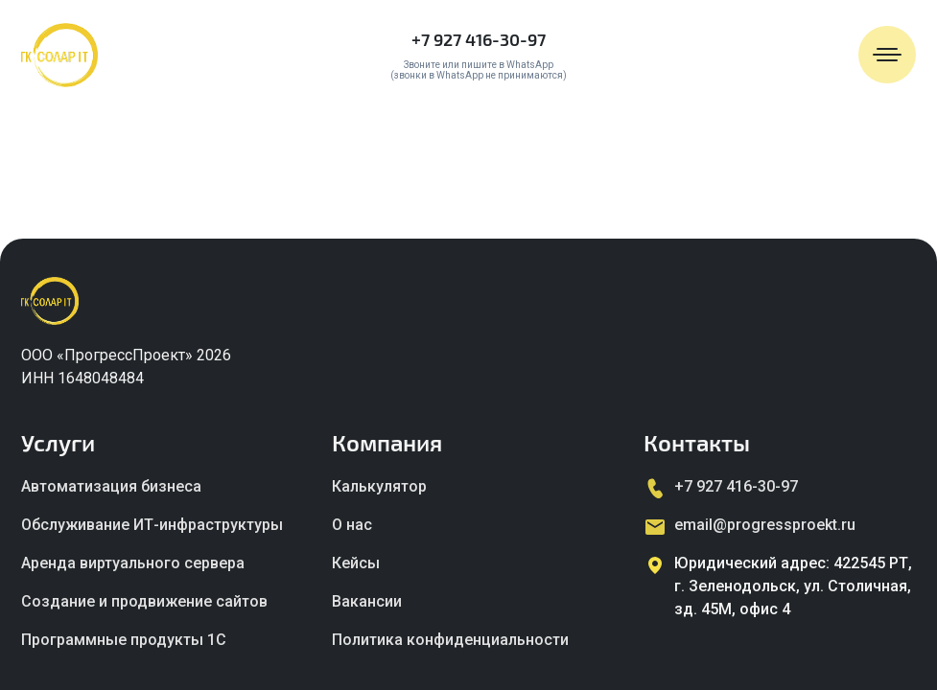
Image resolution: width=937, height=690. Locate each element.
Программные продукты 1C (123, 640)
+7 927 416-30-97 (478, 39)
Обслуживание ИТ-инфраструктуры (152, 525)
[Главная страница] (59, 55)
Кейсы (356, 563)
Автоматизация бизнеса (111, 486)
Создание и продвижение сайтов (144, 601)
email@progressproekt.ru (764, 525)
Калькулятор (379, 486)
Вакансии (367, 601)
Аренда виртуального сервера (133, 563)
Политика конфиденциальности (450, 640)
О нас (352, 525)
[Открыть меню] (887, 54)
